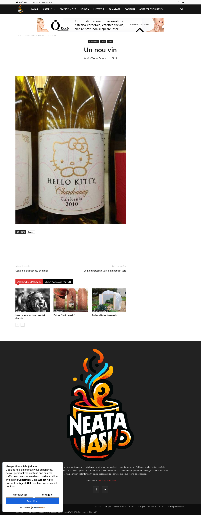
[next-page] (23, 325)
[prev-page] (17, 325)
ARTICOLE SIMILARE (29, 281)
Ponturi (130, 9)
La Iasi (35, 9)
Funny (41, 35)
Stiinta (84, 9)
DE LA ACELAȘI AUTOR (58, 281)
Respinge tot (47, 494)
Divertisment (68, 9)
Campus (49, 9)
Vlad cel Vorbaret (98, 58)
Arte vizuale (59, 311)
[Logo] (22, 9)
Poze (110, 42)
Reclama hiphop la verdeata (104, 315)
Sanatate (114, 9)
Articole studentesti (100, 311)
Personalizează (19, 494)
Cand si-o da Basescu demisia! (31, 270)
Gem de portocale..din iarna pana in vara (105, 270)
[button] (182, 9)
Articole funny (21, 311)
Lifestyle (98, 9)
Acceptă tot (32, 501)
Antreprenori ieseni (153, 9)
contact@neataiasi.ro (107, 480)
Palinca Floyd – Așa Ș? (64, 315)
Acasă (18, 35)
